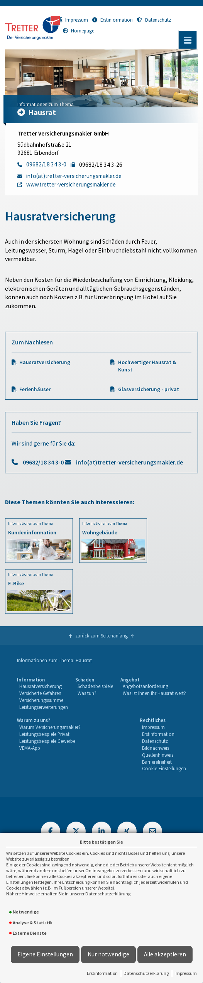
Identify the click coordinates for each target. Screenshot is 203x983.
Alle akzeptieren (165, 954)
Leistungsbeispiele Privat (44, 734)
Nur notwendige (108, 954)
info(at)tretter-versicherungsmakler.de (129, 462)
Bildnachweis (155, 748)
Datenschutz (154, 20)
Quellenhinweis (157, 755)
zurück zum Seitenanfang (101, 635)
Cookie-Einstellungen (164, 768)
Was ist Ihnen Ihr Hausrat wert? (154, 693)
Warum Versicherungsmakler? (50, 727)
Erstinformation (102, 973)
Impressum (185, 973)
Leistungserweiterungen (43, 707)
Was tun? (87, 693)
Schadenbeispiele (95, 686)
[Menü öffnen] (187, 40)
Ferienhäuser (35, 389)
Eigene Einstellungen (45, 954)
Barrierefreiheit (157, 762)
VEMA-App (29, 748)
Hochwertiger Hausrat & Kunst (147, 366)
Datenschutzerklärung (146, 973)
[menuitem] (42, 693)
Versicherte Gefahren (40, 693)
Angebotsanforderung (145, 686)
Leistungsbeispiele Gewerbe (47, 741)
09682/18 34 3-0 (43, 462)
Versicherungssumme (41, 700)
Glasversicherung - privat (148, 389)
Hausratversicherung (44, 362)
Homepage (78, 30)
